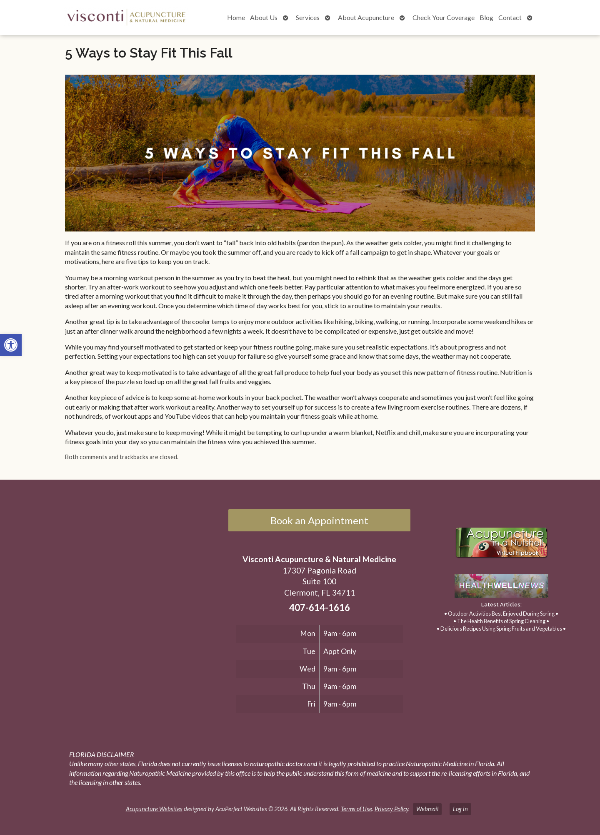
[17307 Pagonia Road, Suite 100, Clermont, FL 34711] (116, 595)
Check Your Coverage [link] (443, 17)
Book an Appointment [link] (319, 520)
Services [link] (308, 17)
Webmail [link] (427, 808)
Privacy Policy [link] (391, 808)
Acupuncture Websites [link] (154, 808)
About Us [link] (264, 17)
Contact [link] (510, 17)
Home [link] (236, 17)
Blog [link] (486, 17)
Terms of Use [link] (356, 808)
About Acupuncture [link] (366, 17)
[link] (11, 345)
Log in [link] (460, 808)
